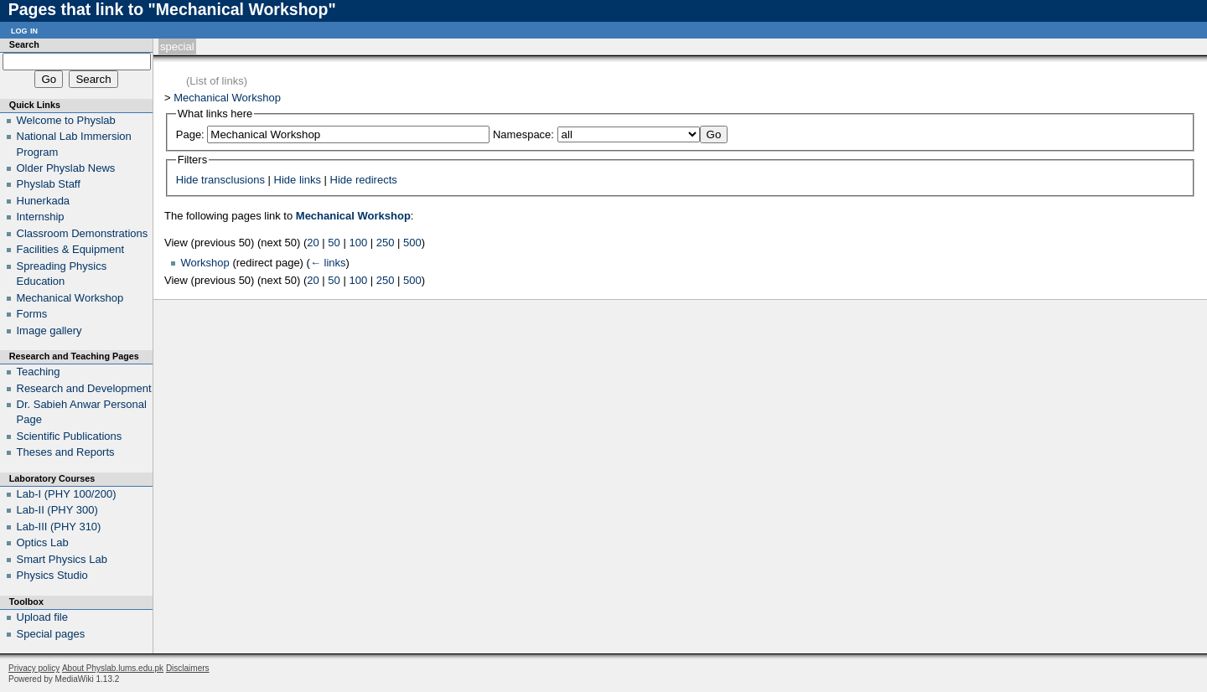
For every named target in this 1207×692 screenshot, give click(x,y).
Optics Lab (43, 542)
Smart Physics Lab (62, 559)
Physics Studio (52, 575)
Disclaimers (188, 668)
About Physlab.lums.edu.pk (112, 668)
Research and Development (84, 388)
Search (24, 44)
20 (313, 242)
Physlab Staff (48, 184)
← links (328, 262)
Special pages (51, 633)
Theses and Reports (66, 452)
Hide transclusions (220, 179)
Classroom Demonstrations (82, 233)
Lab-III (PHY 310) (59, 526)
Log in (24, 29)
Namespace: (523, 134)
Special (177, 46)
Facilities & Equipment (71, 249)
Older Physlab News (66, 168)
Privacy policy (34, 668)
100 (358, 242)
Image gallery (49, 330)
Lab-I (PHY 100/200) (67, 494)
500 (412, 242)
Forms (32, 313)
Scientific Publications (69, 436)
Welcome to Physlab (66, 120)
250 (385, 242)
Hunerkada (43, 200)
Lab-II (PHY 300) (57, 510)
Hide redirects (363, 179)
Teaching (38, 371)
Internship (41, 216)
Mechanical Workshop (227, 97)
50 (333, 242)
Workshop (205, 262)
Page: (190, 134)
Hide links (297, 179)
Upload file (42, 617)
